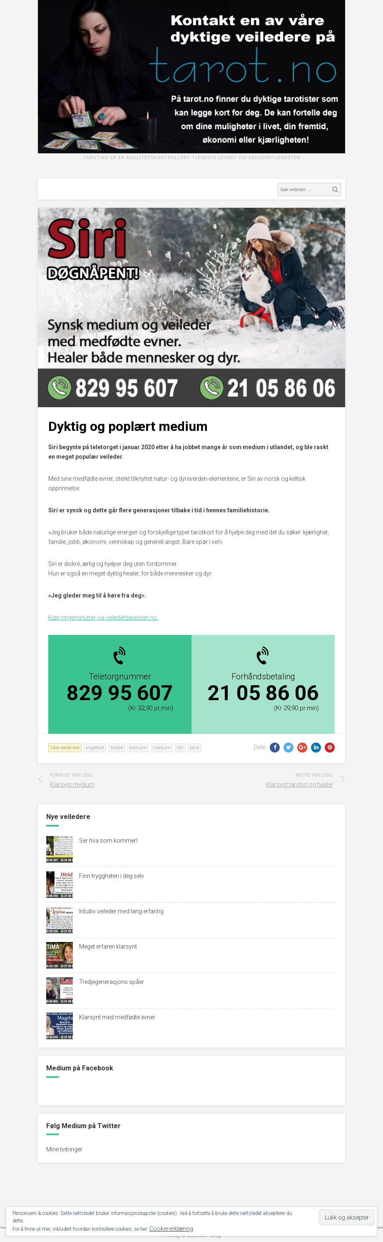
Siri (180, 747)
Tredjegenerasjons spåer (111, 982)
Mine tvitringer (64, 1149)
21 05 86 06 (263, 693)
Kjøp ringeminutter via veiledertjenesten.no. (103, 617)
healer (117, 747)
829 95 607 (120, 693)
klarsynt (138, 747)
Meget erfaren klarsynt (108, 946)
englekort (95, 747)
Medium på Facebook (79, 1068)
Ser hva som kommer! (108, 840)
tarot (194, 747)
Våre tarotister (65, 747)
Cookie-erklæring (171, 1228)
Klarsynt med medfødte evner (117, 1017)
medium (162, 747)
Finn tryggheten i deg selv (111, 876)
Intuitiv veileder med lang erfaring (121, 911)
